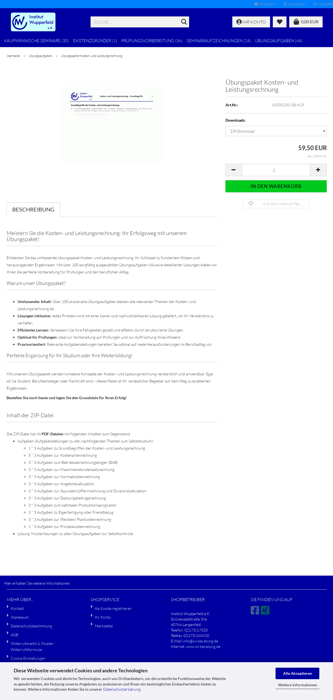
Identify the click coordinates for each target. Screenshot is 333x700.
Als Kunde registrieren (113, 608)
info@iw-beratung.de (200, 641)
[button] (265, 4)
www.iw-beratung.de (203, 646)
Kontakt (17, 608)
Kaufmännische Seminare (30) (36, 40)
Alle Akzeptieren (297, 673)
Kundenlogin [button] (294, 4)
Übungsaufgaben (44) (279, 40)
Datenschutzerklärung (121, 689)
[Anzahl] (276, 170)
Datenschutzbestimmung (31, 626)
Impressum (20, 617)
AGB (14, 634)
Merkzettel (104, 626)
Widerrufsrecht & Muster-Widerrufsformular (33, 646)
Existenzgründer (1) (95, 40)
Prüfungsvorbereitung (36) (152, 40)
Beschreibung (33, 209)
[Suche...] (184, 22)
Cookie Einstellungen (28, 658)
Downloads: (235, 120)
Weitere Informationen (297, 684)
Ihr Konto (103, 617)
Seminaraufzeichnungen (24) (219, 40)
